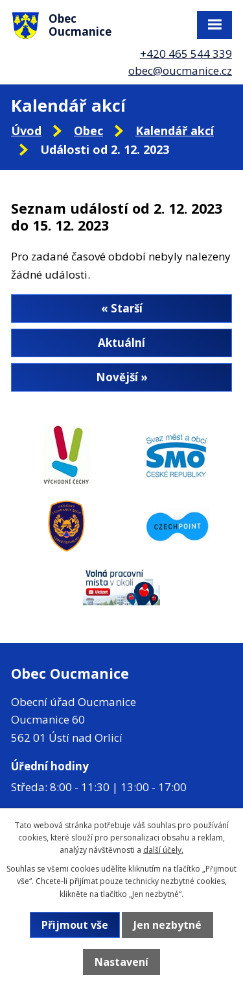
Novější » (122, 377)
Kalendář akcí (174, 130)
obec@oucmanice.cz (180, 70)
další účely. (163, 849)
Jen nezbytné (167, 925)
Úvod (26, 130)
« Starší (122, 308)
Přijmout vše (74, 925)
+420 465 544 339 (186, 53)
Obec (88, 130)
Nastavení (121, 962)
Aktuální (121, 342)
